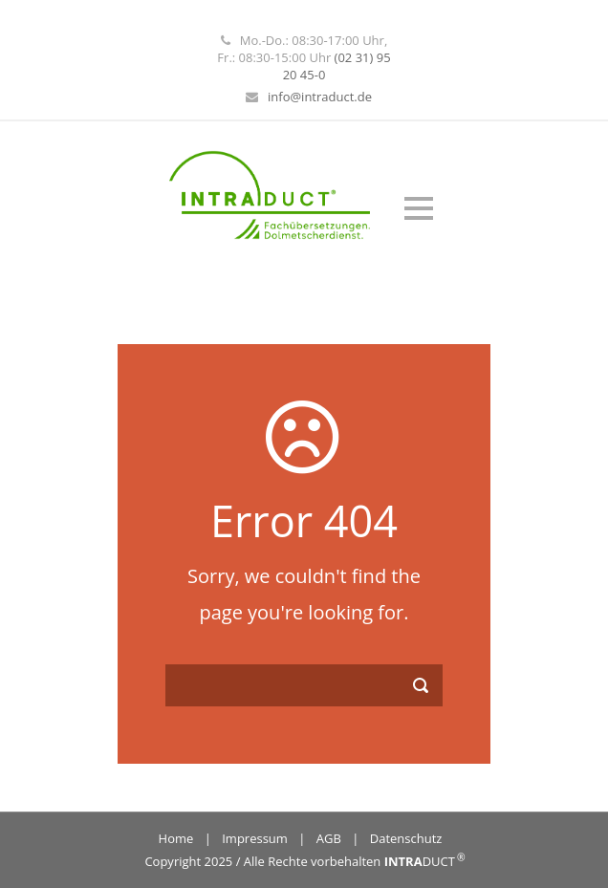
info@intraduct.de (320, 96)
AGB (328, 838)
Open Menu (418, 208)
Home (176, 838)
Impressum (255, 838)
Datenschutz (406, 838)
